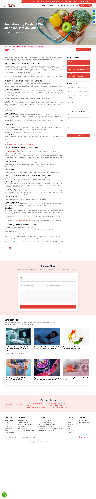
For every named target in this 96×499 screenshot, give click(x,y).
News (6, 437)
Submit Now (79, 135)
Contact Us (60, 1)
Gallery (69, 428)
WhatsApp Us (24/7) (70, 1)
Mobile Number (52, 283)
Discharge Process (9, 424)
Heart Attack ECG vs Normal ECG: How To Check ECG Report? (78, 96)
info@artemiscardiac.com (85, 422)
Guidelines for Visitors (9, 428)
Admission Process (9, 420)
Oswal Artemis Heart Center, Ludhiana (58, 407)
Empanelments (53, 1)
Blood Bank (7, 422)
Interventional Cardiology (23, 420)
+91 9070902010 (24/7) (83, 1)
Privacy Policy (32, 437)
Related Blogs (14, 49)
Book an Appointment (85, 5)
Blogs (42, 1)
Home (6, 46)
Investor (47, 1)
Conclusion (70, 73)
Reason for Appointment (25, 289)
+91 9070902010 (83, 420)
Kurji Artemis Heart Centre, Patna (13, 404)
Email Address (23, 283)
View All (88, 323)
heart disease (23, 105)
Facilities (6, 430)
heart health (22, 78)
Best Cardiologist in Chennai (22, 220)
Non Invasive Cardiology (23, 422)
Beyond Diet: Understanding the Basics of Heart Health (78, 70)
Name (21, 277)
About (44, 5)
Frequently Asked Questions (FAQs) (75, 76)
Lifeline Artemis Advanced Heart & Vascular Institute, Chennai (51, 428)
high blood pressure (10, 151)
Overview (70, 61)
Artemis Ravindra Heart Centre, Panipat (46, 424)
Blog (7, 49)
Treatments (52, 5)
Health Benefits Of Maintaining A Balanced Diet (22, 144)
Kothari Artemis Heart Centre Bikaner (36, 407)
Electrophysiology (21, 426)
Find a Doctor (36, 1)
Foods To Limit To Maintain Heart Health (76, 66)
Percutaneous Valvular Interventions (25, 424)
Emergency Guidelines (9, 426)
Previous (13, 251)
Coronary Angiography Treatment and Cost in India (77, 103)
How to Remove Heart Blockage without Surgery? (78, 100)
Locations (61, 5)
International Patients (9, 432)
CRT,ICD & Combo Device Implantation (26, 430)
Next (57, 251)
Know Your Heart (71, 430)
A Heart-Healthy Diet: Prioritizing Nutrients (77, 64)
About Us (70, 422)
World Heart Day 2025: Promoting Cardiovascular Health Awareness (78, 88)
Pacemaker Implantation (23, 428)
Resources (70, 5)
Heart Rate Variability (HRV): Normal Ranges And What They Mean (78, 92)
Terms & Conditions (24, 437)
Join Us (9, 437)
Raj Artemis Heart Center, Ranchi (13, 407)
